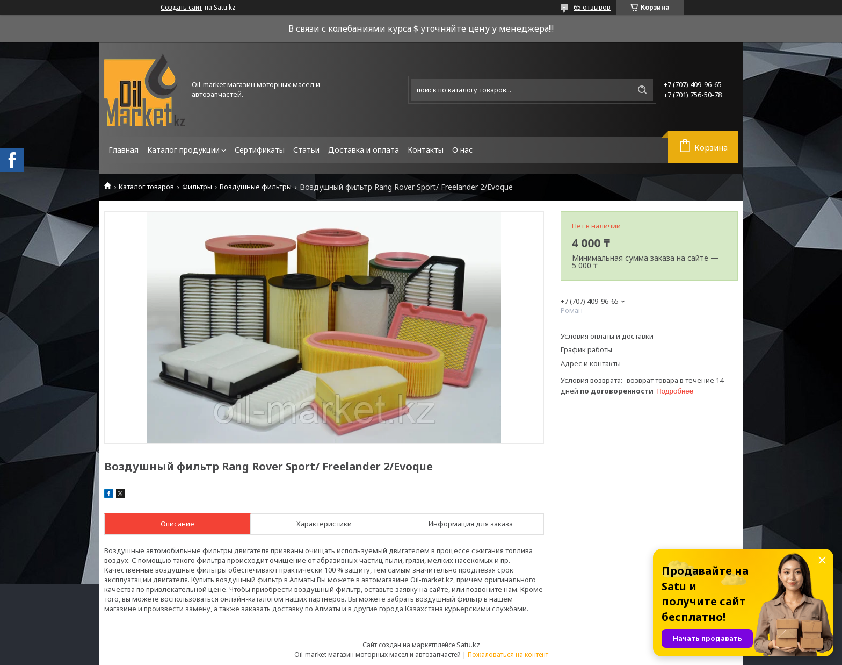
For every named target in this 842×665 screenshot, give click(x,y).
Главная (123, 150)
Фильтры (197, 186)
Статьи (306, 150)
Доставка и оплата (363, 150)
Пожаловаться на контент (508, 654)
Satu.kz (468, 644)
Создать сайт (181, 7)
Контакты (426, 150)
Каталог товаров (146, 186)
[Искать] (642, 90)
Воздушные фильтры (256, 186)
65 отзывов (592, 7)
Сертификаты (260, 150)
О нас (462, 150)
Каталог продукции (183, 150)
